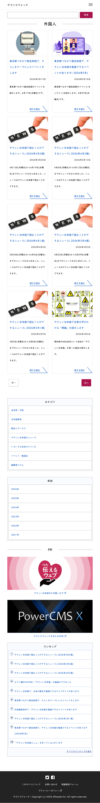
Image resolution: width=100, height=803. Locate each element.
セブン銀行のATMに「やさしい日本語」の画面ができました (42, 682)
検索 (86, 15)
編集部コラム (17, 465)
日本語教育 (16, 419)
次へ (86, 383)
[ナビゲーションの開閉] (91, 4)
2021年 (15, 535)
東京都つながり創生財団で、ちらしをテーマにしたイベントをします (27, 67)
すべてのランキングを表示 (79, 751)
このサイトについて (31, 785)
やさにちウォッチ (17, 5)
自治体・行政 (17, 410)
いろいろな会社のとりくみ (23, 447)
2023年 (15, 517)
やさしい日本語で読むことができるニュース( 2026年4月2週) (43, 673)
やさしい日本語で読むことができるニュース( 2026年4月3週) (43, 655)
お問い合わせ (51, 785)
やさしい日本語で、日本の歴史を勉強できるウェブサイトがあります (46, 691)
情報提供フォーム (69, 785)
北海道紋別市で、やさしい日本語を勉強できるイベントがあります (45, 710)
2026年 (15, 489)
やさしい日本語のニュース (23, 438)
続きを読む (35, 109)
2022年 (15, 526)
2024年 (15, 508)
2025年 (15, 498)
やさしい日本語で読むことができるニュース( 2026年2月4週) (43, 664)
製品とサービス (18, 428)
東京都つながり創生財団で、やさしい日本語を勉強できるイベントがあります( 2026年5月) (71, 67)
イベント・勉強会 (19, 456)
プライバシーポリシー (50, 791)
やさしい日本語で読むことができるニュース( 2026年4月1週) (43, 719)
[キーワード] (42, 15)
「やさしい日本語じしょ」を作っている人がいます (38, 743)
